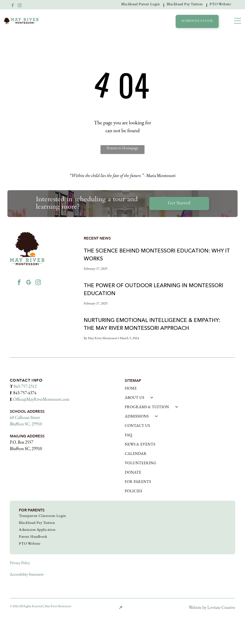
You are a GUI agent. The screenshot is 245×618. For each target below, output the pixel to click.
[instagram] (19, 5)
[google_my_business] (28, 283)
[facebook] (13, 5)
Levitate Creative (221, 607)
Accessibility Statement (27, 574)
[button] (237, 20)
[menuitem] (141, 4)
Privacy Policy (20, 562)
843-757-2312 (25, 386)
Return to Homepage (122, 147)
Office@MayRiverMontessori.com (41, 399)
